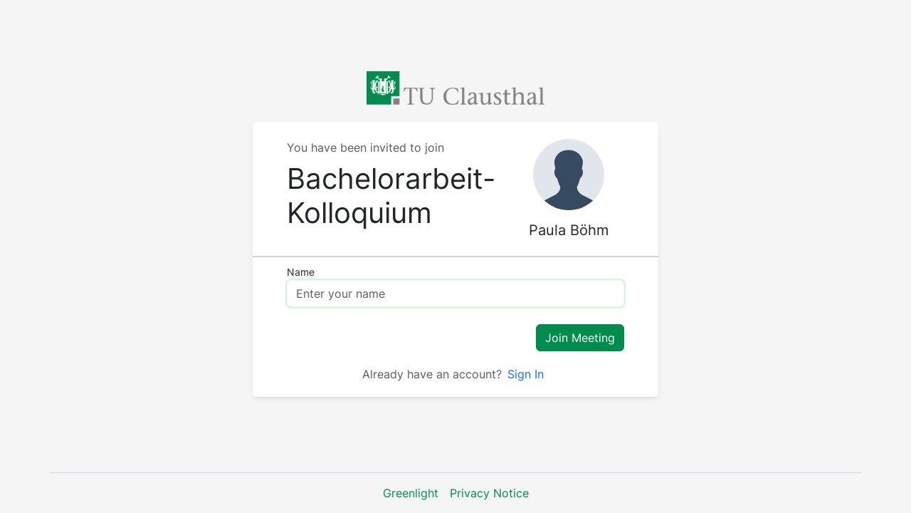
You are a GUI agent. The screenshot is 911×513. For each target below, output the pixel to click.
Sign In (525, 374)
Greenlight (410, 493)
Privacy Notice (489, 493)
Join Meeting (580, 338)
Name (301, 272)
